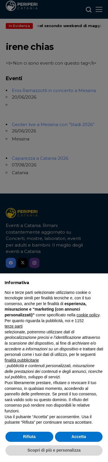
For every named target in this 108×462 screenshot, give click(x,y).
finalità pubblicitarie (22, 360)
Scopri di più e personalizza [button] (53, 450)
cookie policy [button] (88, 315)
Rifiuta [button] (29, 436)
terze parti (13, 326)
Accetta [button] (78, 436)
